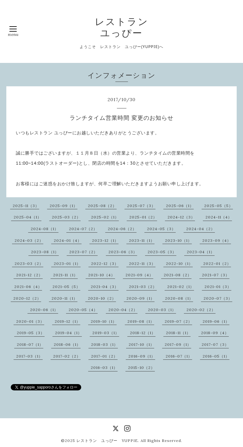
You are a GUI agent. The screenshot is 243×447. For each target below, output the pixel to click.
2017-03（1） (29, 356)
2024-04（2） (200, 228)
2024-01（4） (68, 240)
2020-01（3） (30, 321)
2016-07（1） (179, 356)
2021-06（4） (28, 286)
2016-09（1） (141, 356)
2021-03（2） (143, 286)
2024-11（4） (218, 217)
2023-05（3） (162, 251)
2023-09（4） (216, 240)
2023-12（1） (105, 240)
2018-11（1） (178, 332)
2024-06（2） (122, 228)
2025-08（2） (102, 205)
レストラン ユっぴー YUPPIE (107, 440)
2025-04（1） (27, 217)
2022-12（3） (104, 263)
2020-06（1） (44, 309)
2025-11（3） (26, 205)
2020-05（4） (83, 309)
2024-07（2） (83, 228)
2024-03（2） (29, 240)
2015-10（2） (141, 367)
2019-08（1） (140, 321)
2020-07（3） (218, 298)
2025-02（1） (105, 217)
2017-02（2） (67, 356)
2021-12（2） (29, 274)
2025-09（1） (63, 205)
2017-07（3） (215, 344)
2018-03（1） (104, 344)
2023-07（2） (83, 251)
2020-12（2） (27, 298)
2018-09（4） (215, 332)
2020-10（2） (102, 298)
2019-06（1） (216, 321)
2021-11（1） (65, 274)
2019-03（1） (105, 332)
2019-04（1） (68, 332)
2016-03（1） (104, 367)
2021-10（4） (101, 274)
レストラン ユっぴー (122, 27)
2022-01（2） (217, 263)
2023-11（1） (142, 240)
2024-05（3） (161, 228)
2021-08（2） (177, 274)
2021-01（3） (217, 286)
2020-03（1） (162, 309)
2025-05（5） (218, 205)
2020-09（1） (140, 298)
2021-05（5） (66, 286)
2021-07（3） (215, 274)
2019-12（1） (67, 321)
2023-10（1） (178, 240)
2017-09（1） (178, 344)
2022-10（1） (179, 263)
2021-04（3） (104, 286)
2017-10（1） (141, 344)
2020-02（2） (201, 309)
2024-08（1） (44, 228)
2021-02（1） (180, 286)
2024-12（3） (181, 217)
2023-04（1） (201, 251)
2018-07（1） (30, 344)
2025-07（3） (141, 205)
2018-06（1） (67, 344)
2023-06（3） (122, 251)
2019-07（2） (178, 321)
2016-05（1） (216, 356)
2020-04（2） (122, 309)
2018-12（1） (142, 332)
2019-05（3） (31, 332)
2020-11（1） (64, 298)
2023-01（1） (67, 263)
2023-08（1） (45, 251)
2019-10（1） (104, 321)
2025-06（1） (180, 205)
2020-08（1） (179, 298)
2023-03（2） (29, 263)
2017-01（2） (104, 356)
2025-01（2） (143, 217)
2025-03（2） (66, 217)
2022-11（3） (142, 263)
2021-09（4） (139, 274)
